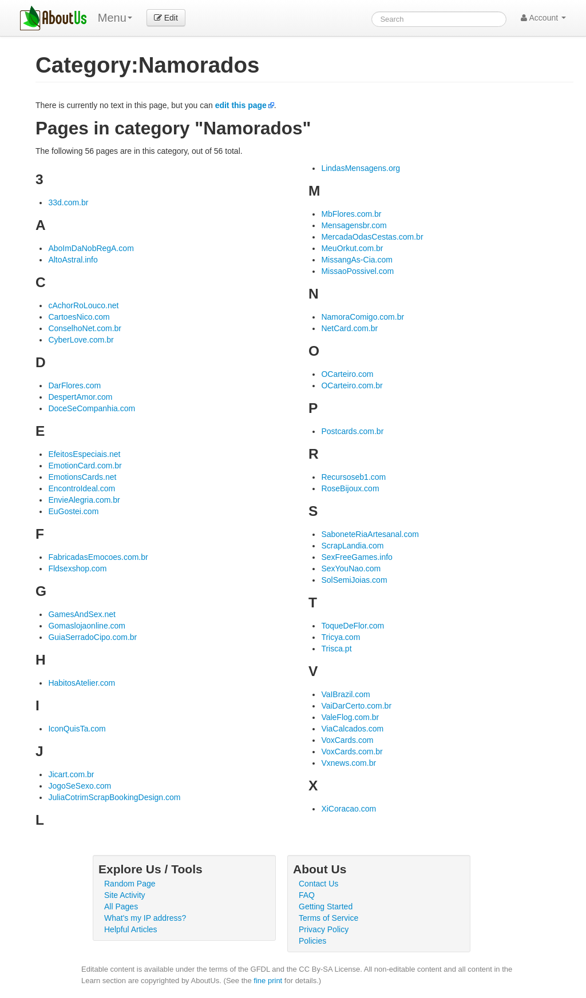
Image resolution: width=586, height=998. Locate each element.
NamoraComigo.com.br (362, 316)
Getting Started (326, 906)
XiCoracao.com (348, 808)
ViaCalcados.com (352, 728)
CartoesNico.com (78, 316)
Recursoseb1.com (353, 477)
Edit (166, 17)
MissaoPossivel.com (357, 271)
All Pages (121, 906)
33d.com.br (68, 202)
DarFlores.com (74, 385)
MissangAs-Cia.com (356, 259)
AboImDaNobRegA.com (90, 248)
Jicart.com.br (71, 774)
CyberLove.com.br (80, 339)
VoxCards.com (347, 740)
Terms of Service (328, 918)
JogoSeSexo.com (79, 785)
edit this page (241, 105)
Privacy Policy (324, 929)
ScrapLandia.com (352, 545)
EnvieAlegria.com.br (84, 499)
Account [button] (543, 17)
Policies (312, 940)
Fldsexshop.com (77, 568)
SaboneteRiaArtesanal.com (369, 534)
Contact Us (318, 883)
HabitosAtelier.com (81, 682)
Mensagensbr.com (353, 225)
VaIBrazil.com (345, 694)
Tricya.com (340, 637)
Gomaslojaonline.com (86, 625)
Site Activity (124, 895)
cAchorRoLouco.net (83, 305)
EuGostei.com (73, 511)
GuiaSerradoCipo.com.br (92, 637)
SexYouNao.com (351, 568)
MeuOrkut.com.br (352, 248)
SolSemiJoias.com (354, 580)
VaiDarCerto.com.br (356, 705)
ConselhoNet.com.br (84, 328)
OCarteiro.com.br (351, 385)
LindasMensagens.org (360, 168)
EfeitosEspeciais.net (84, 454)
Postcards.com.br (352, 431)
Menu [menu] (115, 17)
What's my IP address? (145, 918)
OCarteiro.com (347, 374)
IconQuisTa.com (76, 728)
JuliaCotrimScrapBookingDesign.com (114, 797)
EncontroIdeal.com (81, 488)
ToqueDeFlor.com (352, 625)
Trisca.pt (336, 648)
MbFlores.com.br (351, 213)
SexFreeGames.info (357, 557)
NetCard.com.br (349, 328)
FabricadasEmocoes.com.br (98, 557)
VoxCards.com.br (351, 751)
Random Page (130, 883)
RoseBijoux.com (350, 488)
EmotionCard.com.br (84, 465)
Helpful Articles (130, 929)
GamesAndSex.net (82, 614)
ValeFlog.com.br (350, 717)
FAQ (307, 895)
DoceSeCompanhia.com (91, 408)
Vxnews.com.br (348, 763)
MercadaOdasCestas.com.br (372, 236)
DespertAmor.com (80, 396)
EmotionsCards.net (82, 477)
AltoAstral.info (72, 259)
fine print (268, 980)
